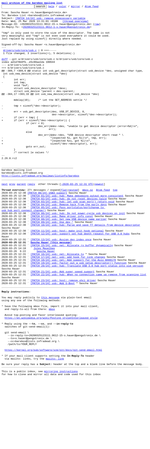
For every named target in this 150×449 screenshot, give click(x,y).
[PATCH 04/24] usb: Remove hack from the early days (68, 243)
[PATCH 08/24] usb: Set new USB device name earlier (68, 261)
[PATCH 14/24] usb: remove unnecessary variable (50, 21)
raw (97, 28)
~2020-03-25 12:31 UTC (77, 219)
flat (64, 226)
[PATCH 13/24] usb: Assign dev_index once (60, 285)
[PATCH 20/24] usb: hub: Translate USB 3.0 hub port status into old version (86, 317)
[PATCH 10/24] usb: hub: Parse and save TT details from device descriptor (85, 268)
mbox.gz (87, 226)
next (5, 219)
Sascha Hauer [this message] (51, 289)
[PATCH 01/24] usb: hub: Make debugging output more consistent (76, 233)
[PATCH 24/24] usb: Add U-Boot (52, 338)
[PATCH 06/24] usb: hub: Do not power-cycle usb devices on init (77, 254)
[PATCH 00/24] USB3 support (47, 229)
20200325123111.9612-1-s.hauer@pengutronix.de (56, 31)
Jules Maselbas (44, 296)
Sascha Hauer (46, 299)
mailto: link (55, 427)
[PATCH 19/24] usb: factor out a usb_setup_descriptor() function (78, 313)
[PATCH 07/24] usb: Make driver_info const (61, 257)
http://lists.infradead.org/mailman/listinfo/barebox (40, 210)
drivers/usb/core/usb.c (20, 59)
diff (5, 70)
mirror (81, 7)
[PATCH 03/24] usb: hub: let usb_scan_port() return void (72, 240)
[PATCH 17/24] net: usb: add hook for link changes (67, 306)
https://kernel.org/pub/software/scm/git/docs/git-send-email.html (53, 417)
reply (31, 219)
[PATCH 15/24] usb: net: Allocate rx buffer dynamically (71, 292)
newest (99, 219)
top (115, 226)
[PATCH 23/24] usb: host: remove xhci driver (63, 334)
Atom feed (97, 7)
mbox (52, 368)
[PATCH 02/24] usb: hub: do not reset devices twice (68, 236)
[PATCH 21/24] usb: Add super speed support (62, 324)
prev (12, 219)
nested (73, 226)
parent (21, 219)
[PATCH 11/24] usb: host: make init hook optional (67, 275)
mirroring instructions (61, 441)
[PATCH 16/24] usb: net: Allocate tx (57, 303)
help (57, 7)
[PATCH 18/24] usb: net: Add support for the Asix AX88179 (73, 310)
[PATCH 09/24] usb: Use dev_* (51, 264)
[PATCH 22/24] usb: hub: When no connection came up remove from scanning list (88, 327)
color (68, 7)
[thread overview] (75, 24)
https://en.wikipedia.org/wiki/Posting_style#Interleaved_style (51, 378)
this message (50, 354)
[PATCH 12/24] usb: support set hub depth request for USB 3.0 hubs (79, 278)
